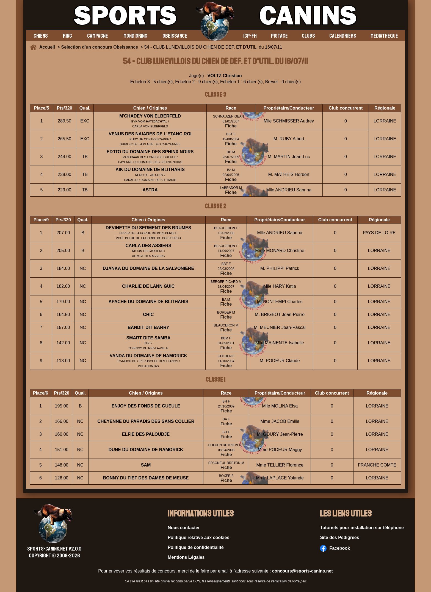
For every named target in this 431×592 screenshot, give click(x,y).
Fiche (231, 126)
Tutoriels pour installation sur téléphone (362, 527)
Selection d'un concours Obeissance (99, 47)
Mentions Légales (186, 557)
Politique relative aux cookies (198, 537)
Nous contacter (184, 527)
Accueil (48, 47)
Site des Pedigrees (339, 537)
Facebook (335, 548)
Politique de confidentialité (196, 547)
